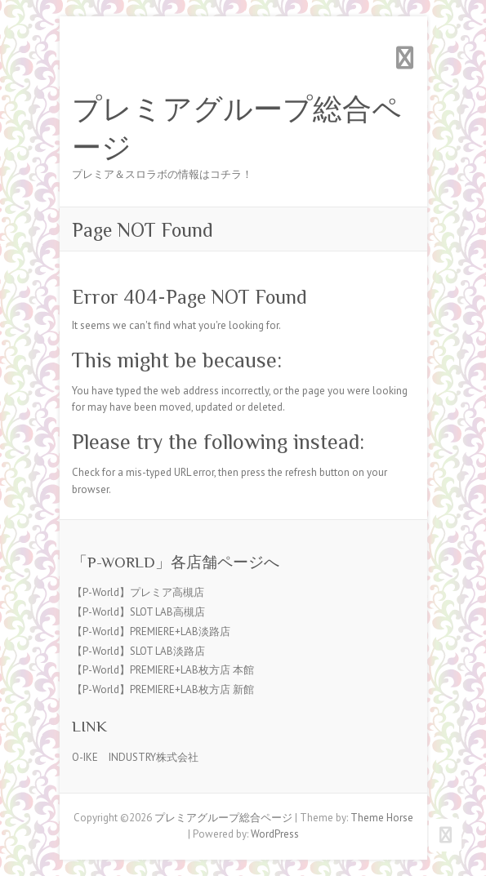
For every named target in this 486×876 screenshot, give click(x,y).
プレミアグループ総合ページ (237, 128)
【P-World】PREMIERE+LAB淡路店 (151, 631)
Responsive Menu (405, 57)
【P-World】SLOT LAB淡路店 (138, 651)
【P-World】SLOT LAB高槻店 (138, 612)
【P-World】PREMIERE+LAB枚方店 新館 (163, 689)
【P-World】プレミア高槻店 (138, 592)
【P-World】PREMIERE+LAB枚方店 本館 (163, 670)
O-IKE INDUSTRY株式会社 (135, 757)
